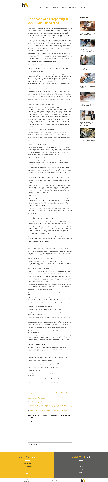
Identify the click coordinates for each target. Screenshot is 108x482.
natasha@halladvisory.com (27, 470)
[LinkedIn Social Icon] (27, 473)
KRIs (69, 415)
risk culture (51, 415)
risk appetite (30, 417)
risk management (44, 415)
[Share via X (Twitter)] (28, 422)
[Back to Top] (54, 480)
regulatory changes (32, 415)
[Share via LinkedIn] (32, 422)
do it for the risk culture (63, 415)
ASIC (55, 415)
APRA (38, 415)
